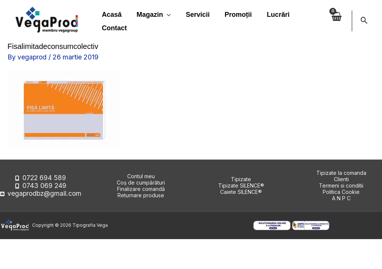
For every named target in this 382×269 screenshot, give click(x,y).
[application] (165, 14)
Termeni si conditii (341, 185)
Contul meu (141, 176)
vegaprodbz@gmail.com (44, 192)
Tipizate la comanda (341, 173)
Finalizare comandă (141, 189)
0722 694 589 (44, 179)
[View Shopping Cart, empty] (336, 21)
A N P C (341, 198)
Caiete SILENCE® (241, 192)
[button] (364, 21)
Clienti (341, 179)
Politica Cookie (341, 192)
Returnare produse (141, 195)
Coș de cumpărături (141, 182)
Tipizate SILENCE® (241, 185)
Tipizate (241, 179)
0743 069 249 (44, 185)
